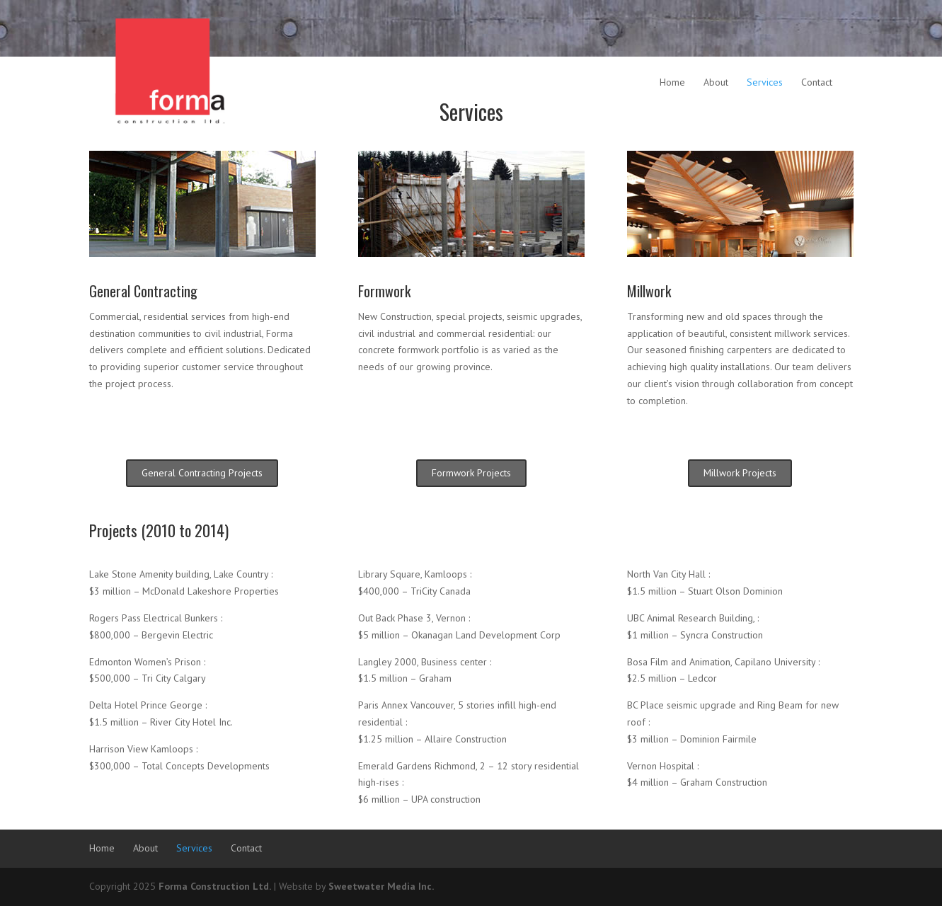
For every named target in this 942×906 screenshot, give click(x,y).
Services (765, 82)
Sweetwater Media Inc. (381, 886)
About (715, 82)
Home (672, 82)
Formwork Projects (471, 472)
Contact (816, 82)
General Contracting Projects (202, 472)
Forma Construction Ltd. (215, 886)
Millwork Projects (739, 472)
